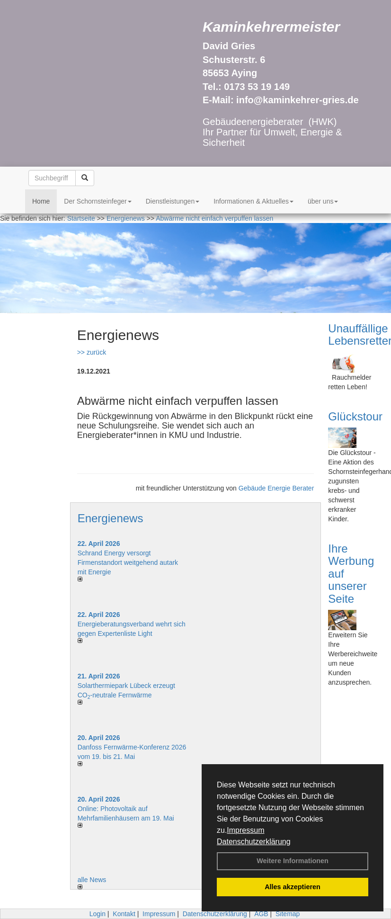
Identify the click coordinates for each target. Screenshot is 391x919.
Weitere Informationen (293, 861)
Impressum (245, 830)
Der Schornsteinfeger (97, 201)
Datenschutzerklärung (254, 842)
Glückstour (355, 416)
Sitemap (287, 914)
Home (41, 201)
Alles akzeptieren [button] (292, 887)
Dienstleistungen (173, 201)
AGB (261, 914)
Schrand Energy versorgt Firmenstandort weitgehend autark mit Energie (128, 562)
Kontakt (124, 914)
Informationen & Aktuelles (253, 201)
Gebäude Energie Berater (276, 488)
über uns (323, 201)
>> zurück (91, 352)
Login (97, 914)
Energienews (110, 518)
